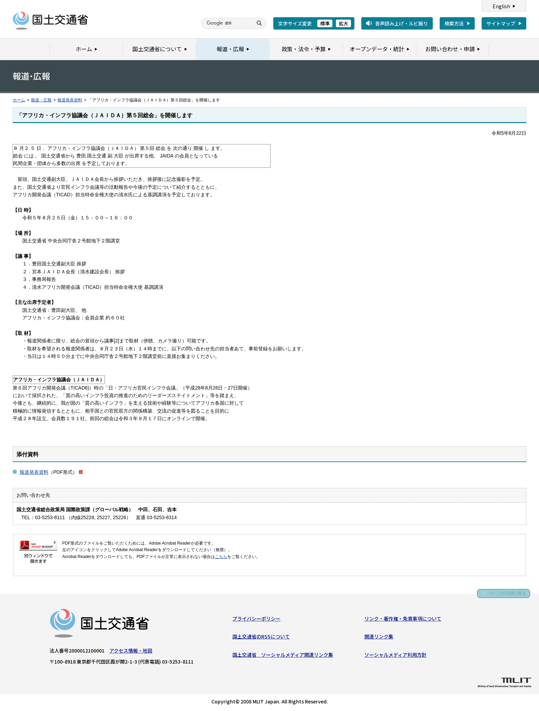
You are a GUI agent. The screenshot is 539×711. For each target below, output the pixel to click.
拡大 (343, 23)
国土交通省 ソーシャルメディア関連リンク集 (282, 655)
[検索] (226, 23)
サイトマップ (500, 23)
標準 (325, 23)
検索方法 (454, 23)
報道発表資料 (69, 100)
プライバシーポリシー (256, 619)
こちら (221, 556)
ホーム (19, 100)
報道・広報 (41, 100)
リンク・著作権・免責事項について (402, 619)
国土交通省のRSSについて (261, 637)
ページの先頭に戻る (505, 595)
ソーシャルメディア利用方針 (395, 655)
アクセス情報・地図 (130, 651)
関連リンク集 (378, 637)
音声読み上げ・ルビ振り (401, 23)
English (501, 6)
